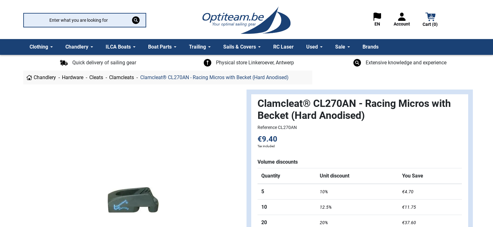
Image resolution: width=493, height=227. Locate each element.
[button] (430, 20)
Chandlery (45, 77)
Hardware (72, 77)
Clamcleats (121, 77)
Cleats (96, 77)
